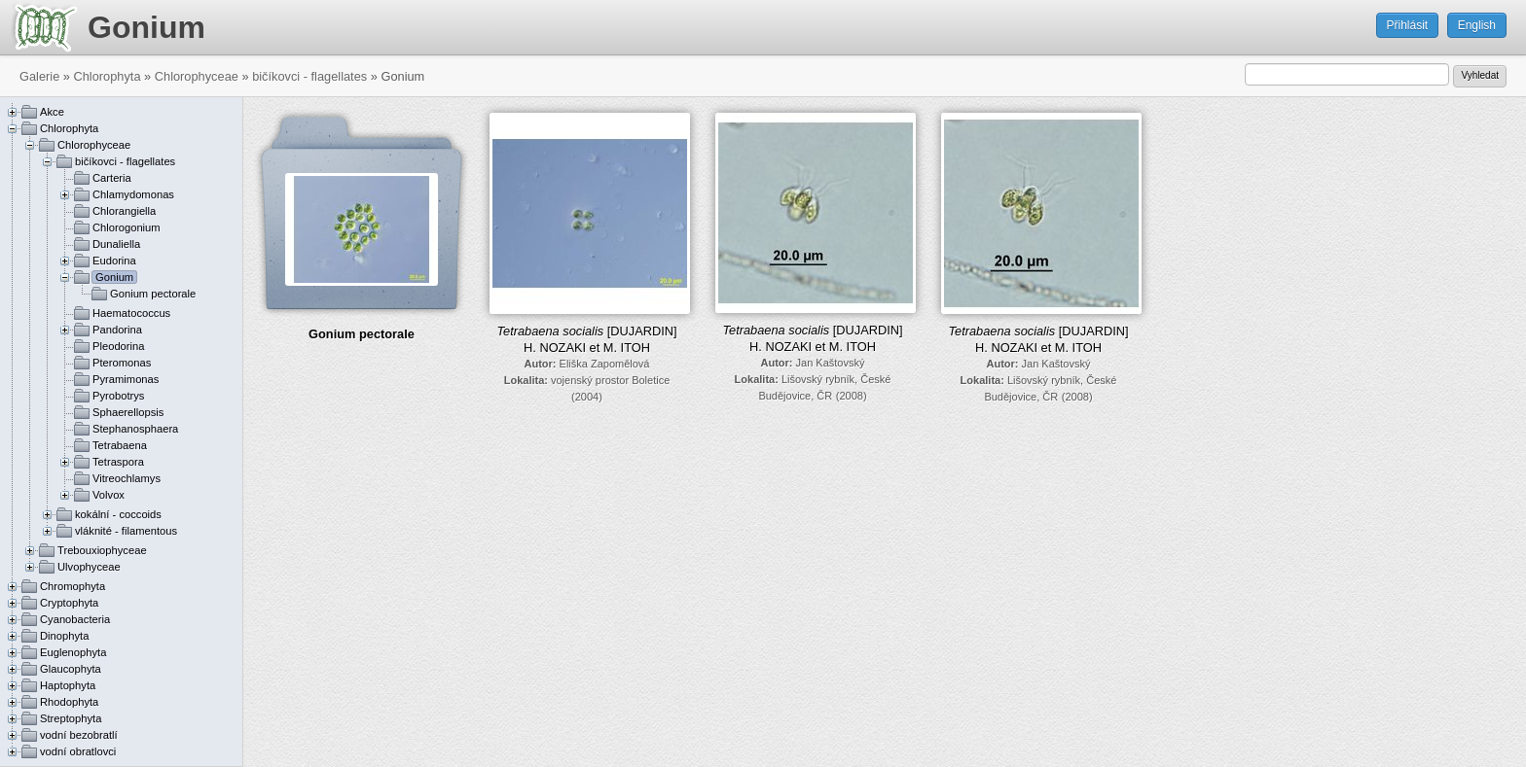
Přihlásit (1408, 25)
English (1477, 25)
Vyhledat (1480, 75)
